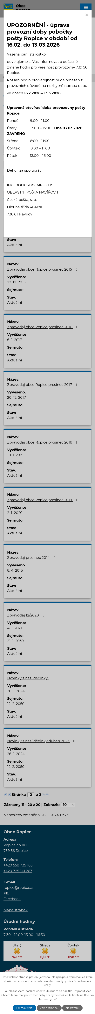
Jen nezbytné (49, 1007)
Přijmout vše (24, 1007)
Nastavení (72, 1007)
